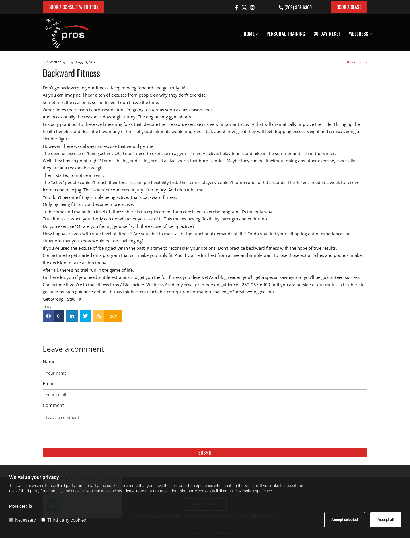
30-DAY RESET (327, 33)
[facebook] (236, 7)
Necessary (22, 520)
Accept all (386, 519)
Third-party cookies (63, 520)
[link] (246, 32)
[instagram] (252, 7)
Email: (49, 383)
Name (49, 362)
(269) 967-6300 (298, 7)
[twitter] (244, 7)
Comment (53, 405)
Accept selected (344, 519)
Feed (112, 316)
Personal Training (285, 33)
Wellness (358, 33)
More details (20, 506)
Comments (357, 62)
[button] (73, 7)
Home (249, 33)
